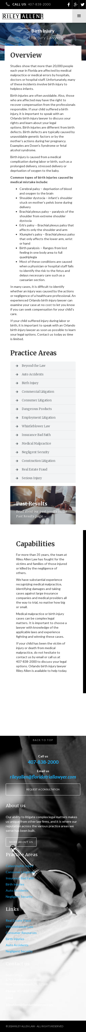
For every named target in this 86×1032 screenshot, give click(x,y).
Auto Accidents (33, 374)
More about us (21, 841)
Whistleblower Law (36, 426)
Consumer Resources (21, 933)
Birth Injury (30, 383)
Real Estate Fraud (34, 469)
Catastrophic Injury (19, 866)
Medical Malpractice (36, 443)
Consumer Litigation (37, 400)
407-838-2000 (43, 762)
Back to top (43, 740)
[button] (79, 16)
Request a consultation (43, 789)
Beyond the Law (33, 366)
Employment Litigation (38, 418)
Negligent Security (35, 452)
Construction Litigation (38, 461)
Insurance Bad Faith (36, 435)
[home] (22, 14)
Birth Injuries (15, 884)
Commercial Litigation (38, 392)
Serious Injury (32, 478)
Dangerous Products (37, 409)
